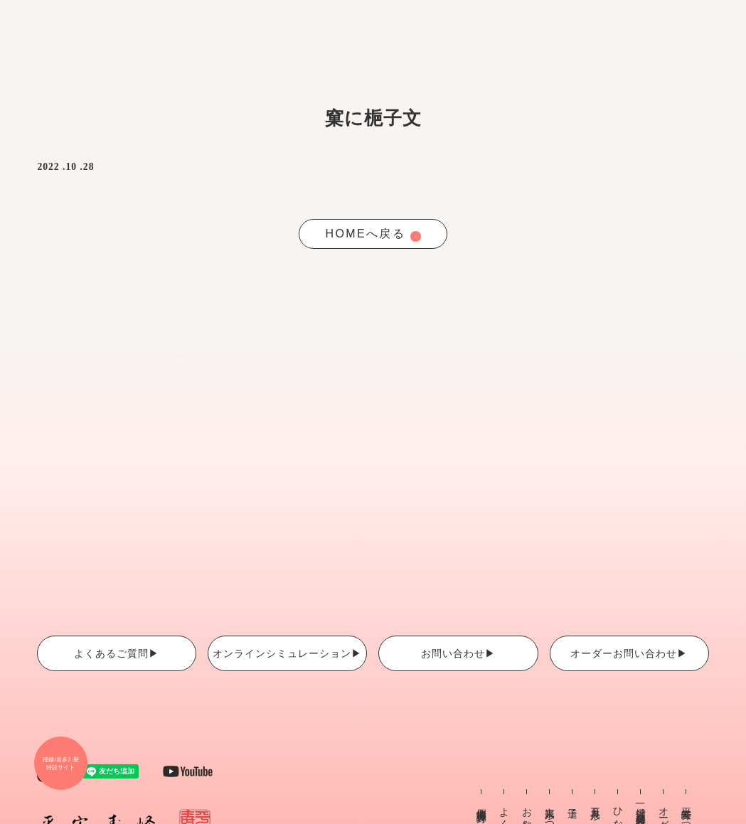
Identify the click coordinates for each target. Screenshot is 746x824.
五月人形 (595, 802)
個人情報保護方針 (481, 803)
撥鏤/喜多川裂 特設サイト (60, 763)
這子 (573, 801)
